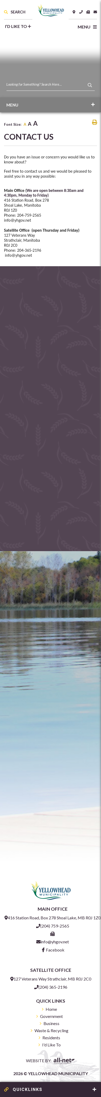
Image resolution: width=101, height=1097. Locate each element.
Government (51, 1016)
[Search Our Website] (50, 84)
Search (14, 12)
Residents (51, 1037)
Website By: (50, 1061)
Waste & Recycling (51, 1030)
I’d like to (18, 26)
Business (51, 1023)
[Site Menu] (50, 105)
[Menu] (85, 26)
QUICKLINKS (23, 1089)
